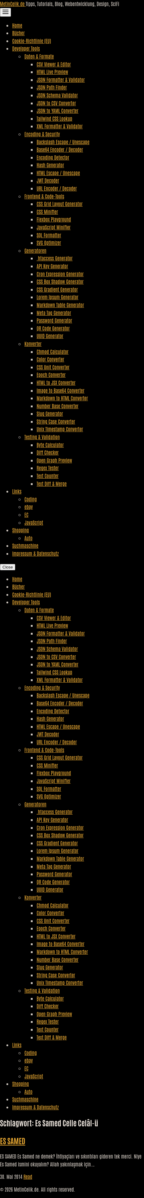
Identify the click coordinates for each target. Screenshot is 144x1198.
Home (17, 25)
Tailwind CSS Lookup (54, 118)
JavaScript (33, 522)
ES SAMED (12, 1140)
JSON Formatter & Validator (61, 79)
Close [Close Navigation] (7, 567)
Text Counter (48, 476)
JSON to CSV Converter (56, 103)
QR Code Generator (53, 328)
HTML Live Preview (52, 72)
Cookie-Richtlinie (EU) (31, 41)
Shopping (20, 530)
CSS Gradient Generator (57, 289)
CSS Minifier (47, 212)
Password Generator (54, 320)
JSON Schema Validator (57, 95)
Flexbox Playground (54, 219)
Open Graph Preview (54, 460)
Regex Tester (48, 468)
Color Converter (50, 359)
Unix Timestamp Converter (60, 429)
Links (16, 491)
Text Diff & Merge (52, 483)
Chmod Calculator (53, 351)
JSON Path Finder (52, 87)
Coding (30, 499)
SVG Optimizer (49, 242)
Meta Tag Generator (54, 313)
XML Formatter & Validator (60, 126)
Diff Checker (48, 452)
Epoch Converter (51, 375)
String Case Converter (56, 421)
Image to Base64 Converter (61, 390)
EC (26, 514)
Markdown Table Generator (60, 305)
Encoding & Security (42, 134)
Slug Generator (50, 413)
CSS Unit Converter (53, 367)
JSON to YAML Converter (57, 110)
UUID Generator (50, 336)
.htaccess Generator (55, 258)
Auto (28, 538)
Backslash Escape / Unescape (63, 142)
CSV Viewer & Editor (54, 64)
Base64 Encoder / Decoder (60, 149)
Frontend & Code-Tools (44, 196)
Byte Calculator (50, 445)
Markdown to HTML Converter (62, 398)
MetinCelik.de (13, 4)
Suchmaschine (25, 545)
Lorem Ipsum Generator (57, 297)
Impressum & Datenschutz (35, 553)
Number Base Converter (57, 406)
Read (27, 1176)
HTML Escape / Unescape (58, 173)
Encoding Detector (53, 157)
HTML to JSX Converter (56, 382)
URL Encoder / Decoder (57, 188)
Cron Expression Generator (60, 274)
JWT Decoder (48, 180)
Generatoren (35, 250)
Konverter (32, 344)
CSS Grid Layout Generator (60, 204)
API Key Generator (52, 266)
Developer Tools (26, 48)
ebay (28, 507)
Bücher (18, 33)
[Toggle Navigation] (5, 12)
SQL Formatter (49, 235)
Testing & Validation (42, 437)
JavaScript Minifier (53, 227)
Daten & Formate (39, 56)
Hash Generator (50, 165)
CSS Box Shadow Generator (60, 281)
